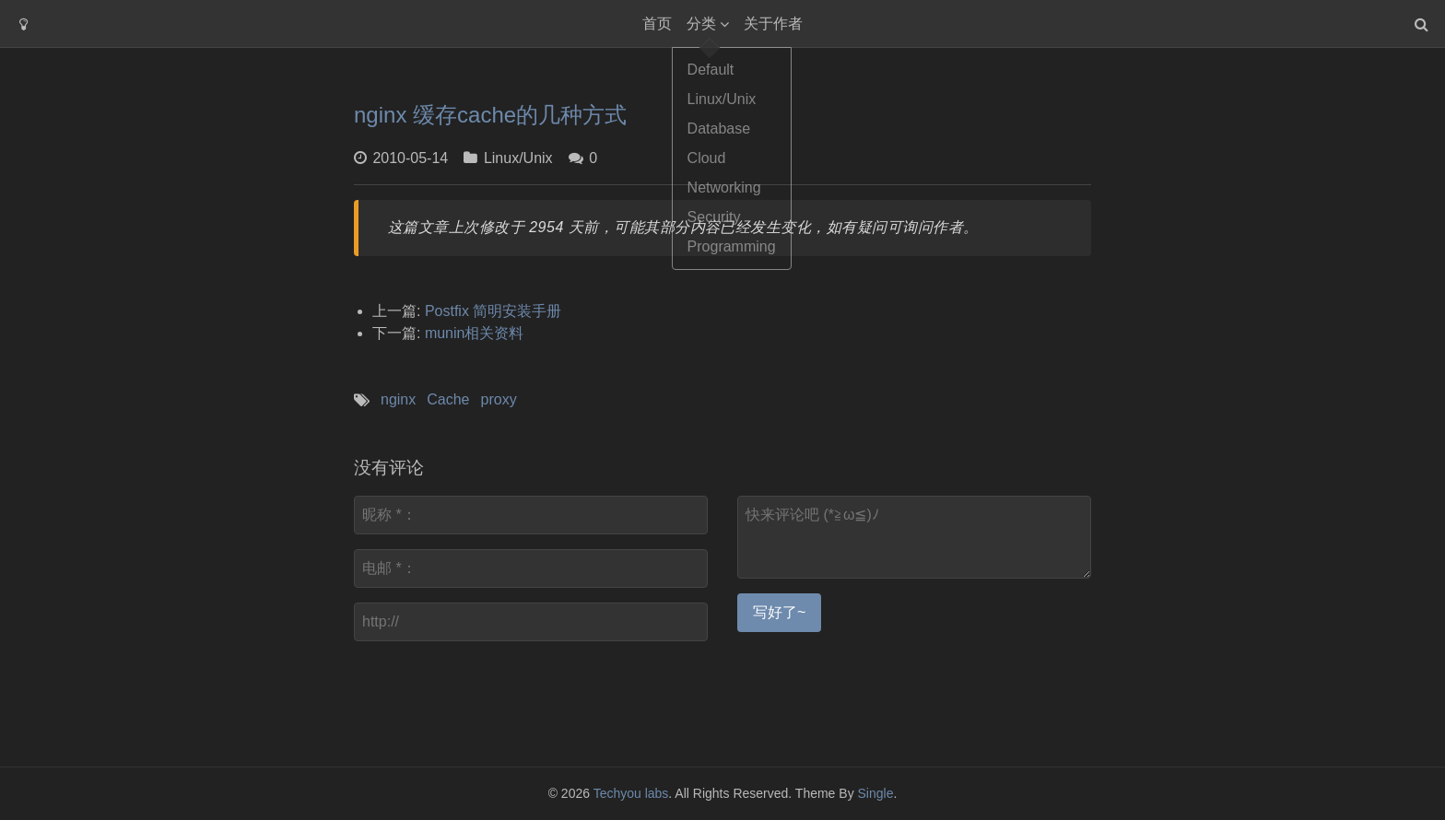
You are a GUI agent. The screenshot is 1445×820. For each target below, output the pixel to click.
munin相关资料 (474, 333)
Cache (448, 399)
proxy (499, 399)
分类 (701, 23)
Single (876, 793)
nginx (398, 399)
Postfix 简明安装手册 (493, 311)
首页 (657, 23)
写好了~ (779, 612)
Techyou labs (631, 793)
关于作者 (773, 23)
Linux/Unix (518, 158)
